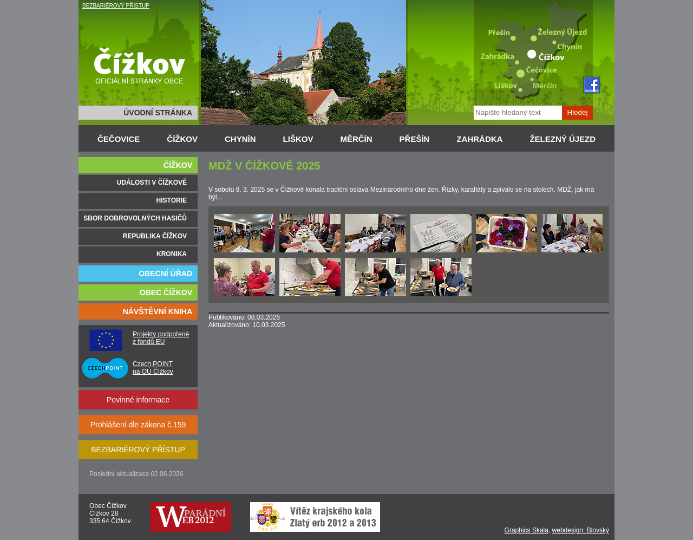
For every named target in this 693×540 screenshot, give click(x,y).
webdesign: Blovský (580, 530)
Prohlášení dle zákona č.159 (138, 424)
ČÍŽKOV (182, 139)
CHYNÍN (240, 139)
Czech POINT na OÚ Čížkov (153, 367)
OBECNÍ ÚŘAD (165, 273)
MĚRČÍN (356, 139)
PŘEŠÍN (415, 139)
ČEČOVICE (118, 139)
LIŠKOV (298, 139)
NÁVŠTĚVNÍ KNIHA (157, 311)
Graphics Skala (526, 530)
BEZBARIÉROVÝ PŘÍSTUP (115, 6)
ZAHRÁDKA (479, 139)
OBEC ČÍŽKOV (166, 292)
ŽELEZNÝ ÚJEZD (562, 139)
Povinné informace (138, 399)
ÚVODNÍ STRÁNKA (157, 112)
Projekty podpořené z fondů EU (161, 338)
